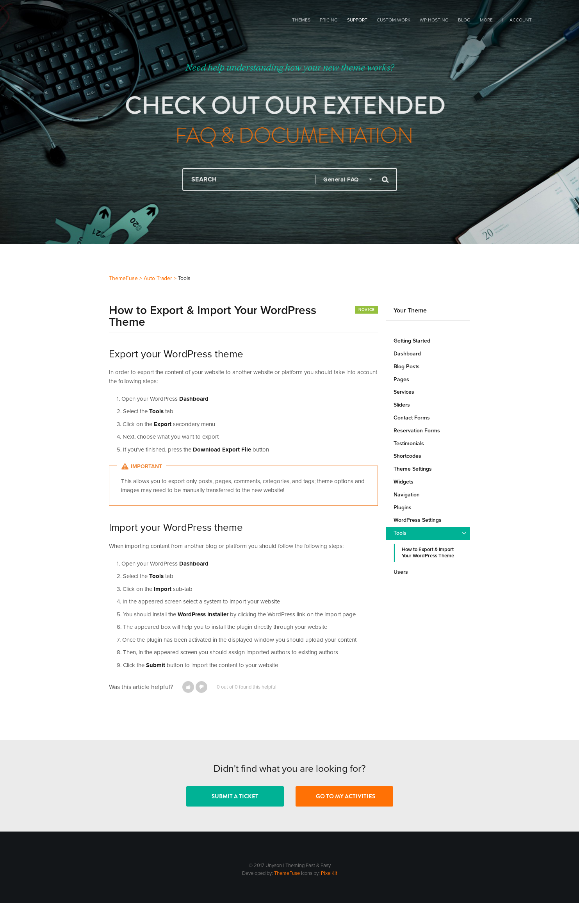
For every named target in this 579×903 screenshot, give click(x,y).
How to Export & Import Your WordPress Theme (428, 552)
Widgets (403, 481)
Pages (401, 379)
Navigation (407, 494)
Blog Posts (407, 366)
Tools (400, 533)
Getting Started (412, 340)
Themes (301, 20)
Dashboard (407, 353)
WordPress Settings (418, 520)
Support (357, 20)
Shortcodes (407, 456)
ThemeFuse (287, 873)
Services (404, 392)
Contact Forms (412, 417)
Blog (464, 20)
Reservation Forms (417, 430)
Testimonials (409, 443)
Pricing (329, 20)
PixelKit (329, 873)
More (486, 20)
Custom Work (393, 20)
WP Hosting (434, 20)
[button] (188, 687)
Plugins (403, 507)
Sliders (402, 405)
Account (521, 20)
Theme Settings (413, 469)
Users (401, 572)
